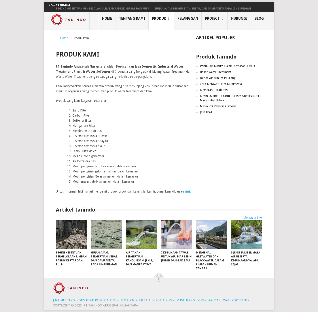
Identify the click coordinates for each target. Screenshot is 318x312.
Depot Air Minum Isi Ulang (218, 78)
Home (107, 18)
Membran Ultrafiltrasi (214, 90)
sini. (188, 191)
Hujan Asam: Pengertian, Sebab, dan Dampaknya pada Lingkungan (203, 8)
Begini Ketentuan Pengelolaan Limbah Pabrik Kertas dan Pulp (102, 8)
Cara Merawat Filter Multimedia (221, 84)
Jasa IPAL (206, 112)
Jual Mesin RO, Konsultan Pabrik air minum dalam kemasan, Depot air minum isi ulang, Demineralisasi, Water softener (151, 300)
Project (212, 18)
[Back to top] (159, 278)
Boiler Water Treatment (215, 72)
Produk (159, 18)
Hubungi (239, 18)
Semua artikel (253, 217)
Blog (259, 18)
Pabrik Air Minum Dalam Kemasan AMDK (227, 66)
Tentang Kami (132, 18)
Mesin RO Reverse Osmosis (218, 106)
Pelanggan (188, 18)
